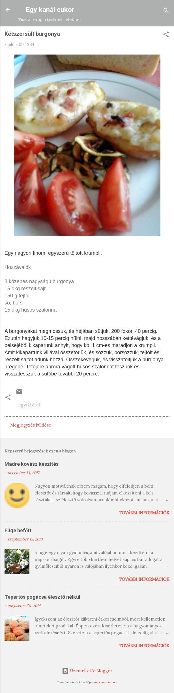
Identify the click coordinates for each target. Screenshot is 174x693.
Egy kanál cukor (50, 10)
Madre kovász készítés (32, 464)
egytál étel (29, 405)
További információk (144, 512)
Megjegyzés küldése (30, 425)
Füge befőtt (18, 530)
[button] (166, 35)
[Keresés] (166, 11)
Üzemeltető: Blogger (87, 670)
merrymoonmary (105, 682)
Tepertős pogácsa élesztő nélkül (42, 597)
